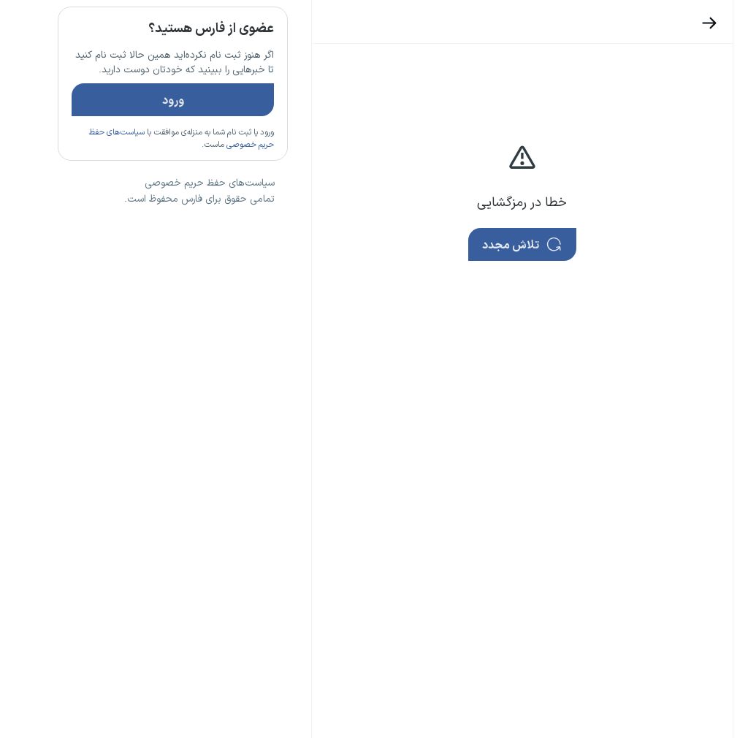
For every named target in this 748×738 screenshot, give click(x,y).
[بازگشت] (658, 23)
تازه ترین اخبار (185, 221)
